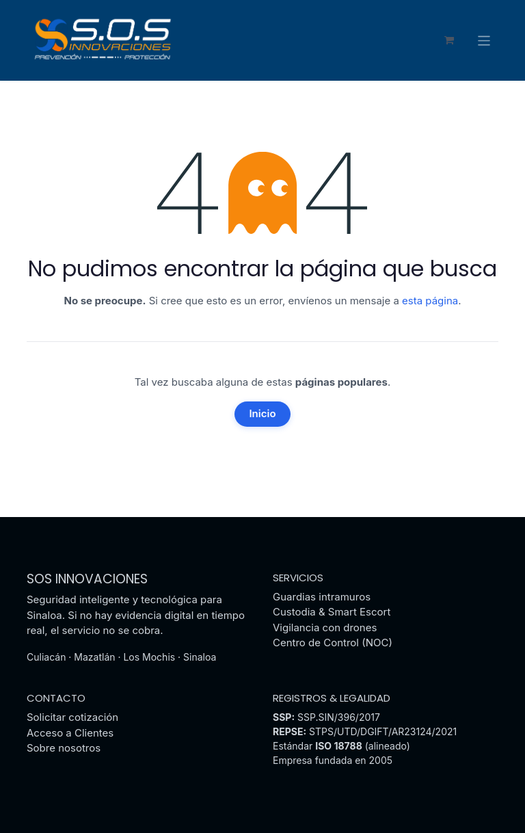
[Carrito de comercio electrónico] (449, 41)
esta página (430, 301)
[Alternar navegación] (484, 40)
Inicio (262, 414)
